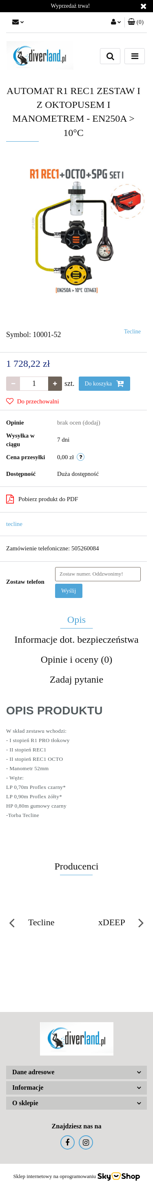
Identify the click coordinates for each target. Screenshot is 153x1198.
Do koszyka (104, 383)
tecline (14, 524)
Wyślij (68, 591)
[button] (135, 22)
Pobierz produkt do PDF (42, 499)
